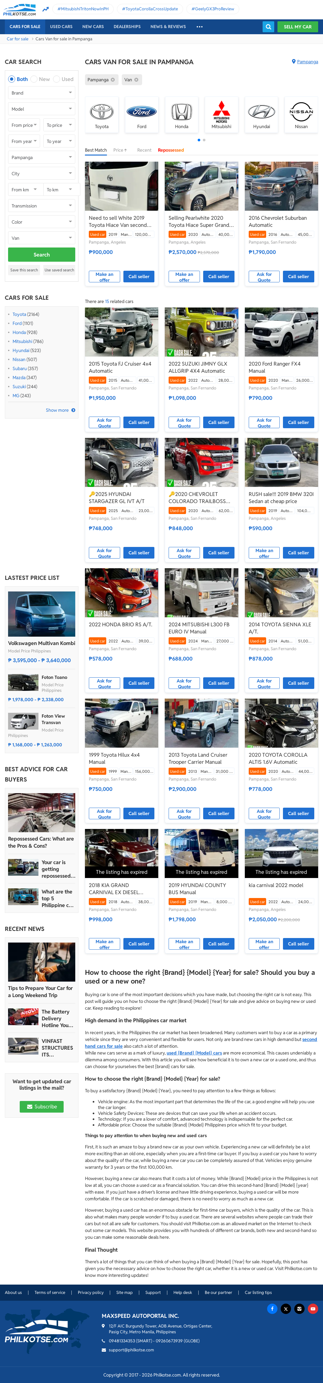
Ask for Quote (264, 276)
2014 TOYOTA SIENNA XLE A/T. (280, 628)
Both (22, 79)
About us (13, 1292)
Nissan (19, 359)
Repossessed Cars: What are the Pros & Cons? (41, 842)
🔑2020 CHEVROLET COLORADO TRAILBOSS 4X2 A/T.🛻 (197, 498)
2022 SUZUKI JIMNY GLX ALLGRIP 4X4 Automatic (198, 367)
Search (42, 254)
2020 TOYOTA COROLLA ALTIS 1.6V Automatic (278, 758)
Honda (19, 332)
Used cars (61, 26)
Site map (124, 1292)
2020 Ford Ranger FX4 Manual (275, 367)
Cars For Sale (25, 26)
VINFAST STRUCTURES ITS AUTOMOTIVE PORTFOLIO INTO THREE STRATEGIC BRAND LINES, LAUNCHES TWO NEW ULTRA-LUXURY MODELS (58, 1048)
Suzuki (19, 386)
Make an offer (104, 276)
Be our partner (218, 1292)
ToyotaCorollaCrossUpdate (152, 9)
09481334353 (122, 1341)
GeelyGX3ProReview (214, 9)
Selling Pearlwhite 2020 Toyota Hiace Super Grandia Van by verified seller (201, 222)
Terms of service (50, 1292)
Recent (144, 150)
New (44, 79)
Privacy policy (91, 1292)
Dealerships (127, 26)
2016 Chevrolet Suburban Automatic (278, 221)
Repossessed (171, 150)
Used (68, 79)
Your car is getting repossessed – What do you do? (58, 869)
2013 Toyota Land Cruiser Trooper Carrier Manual (198, 758)
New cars (93, 26)
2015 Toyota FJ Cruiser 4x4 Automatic (120, 367)
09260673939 (169, 1341)
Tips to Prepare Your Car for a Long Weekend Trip (40, 992)
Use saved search (59, 270)
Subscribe (41, 1106)
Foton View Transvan (53, 719)
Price (122, 150)
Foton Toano (54, 677)
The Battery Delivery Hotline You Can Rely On (56, 1018)
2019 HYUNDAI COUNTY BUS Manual (197, 889)
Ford (17, 323)
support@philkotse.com (131, 1350)
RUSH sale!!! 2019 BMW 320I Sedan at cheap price (281, 498)
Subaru (20, 368)
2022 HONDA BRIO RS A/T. (120, 624)
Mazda (19, 377)
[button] (199, 140)
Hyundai (21, 350)
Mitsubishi (22, 341)
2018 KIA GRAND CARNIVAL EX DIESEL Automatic (114, 889)
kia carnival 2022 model (276, 885)
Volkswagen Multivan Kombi (41, 643)
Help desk (182, 1292)
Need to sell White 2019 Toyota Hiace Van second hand (118, 222)
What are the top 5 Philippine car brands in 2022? (58, 898)
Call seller (139, 276)
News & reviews (168, 26)
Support (153, 1292)
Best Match (96, 150)
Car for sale (17, 39)
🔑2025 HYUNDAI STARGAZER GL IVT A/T (117, 498)
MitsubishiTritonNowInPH (85, 9)
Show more (57, 410)
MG (16, 396)
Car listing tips (258, 1292)
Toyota (19, 314)
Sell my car (298, 27)
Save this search (24, 270)
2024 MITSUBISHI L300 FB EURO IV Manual (199, 628)
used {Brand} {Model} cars (194, 1053)
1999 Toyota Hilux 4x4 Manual (114, 758)
